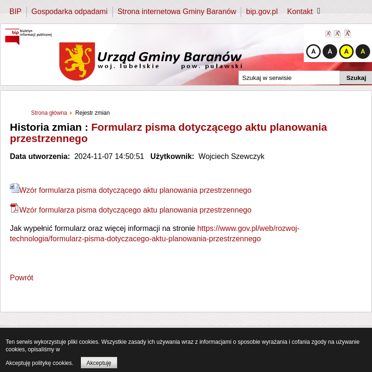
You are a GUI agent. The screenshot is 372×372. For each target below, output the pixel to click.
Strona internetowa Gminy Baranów (177, 12)
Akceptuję (99, 363)
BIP (15, 12)
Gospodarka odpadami (70, 12)
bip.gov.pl (261, 12)
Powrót (21, 278)
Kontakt (300, 12)
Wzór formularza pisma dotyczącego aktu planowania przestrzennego (131, 190)
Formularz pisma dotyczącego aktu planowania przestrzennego (168, 132)
